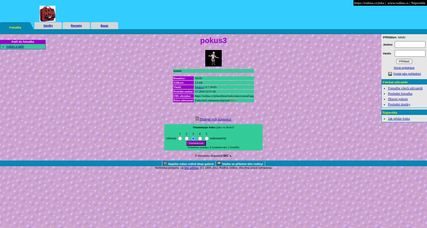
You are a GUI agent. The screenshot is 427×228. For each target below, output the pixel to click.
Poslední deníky (399, 104)
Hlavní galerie (398, 99)
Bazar (105, 25)
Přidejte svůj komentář (216, 119)
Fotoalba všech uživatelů (405, 88)
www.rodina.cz (397, 3)
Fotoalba (15, 27)
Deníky (48, 25)
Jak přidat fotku (399, 118)
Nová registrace (404, 67)
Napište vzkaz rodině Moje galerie (191, 164)
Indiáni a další (15, 46)
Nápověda (418, 3)
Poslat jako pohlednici (407, 73)
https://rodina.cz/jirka (369, 3)
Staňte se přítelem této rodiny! (242, 164)
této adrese (191, 167)
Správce (199, 87)
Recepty (76, 25)
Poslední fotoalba (400, 93)
